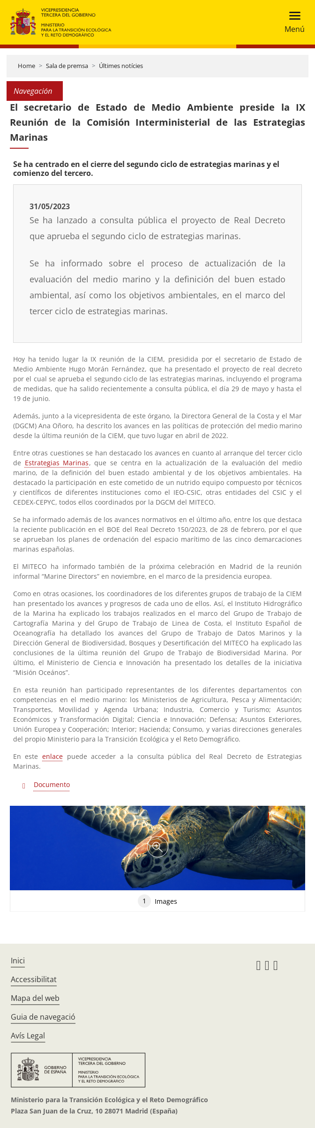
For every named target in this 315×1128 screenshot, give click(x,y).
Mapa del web (35, 998)
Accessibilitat (34, 979)
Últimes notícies (121, 65)
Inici (18, 960)
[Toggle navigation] (291, 22)
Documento (52, 784)
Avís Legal (28, 1035)
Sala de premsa (67, 65)
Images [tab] (157, 901)
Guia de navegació (43, 1017)
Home (26, 65)
